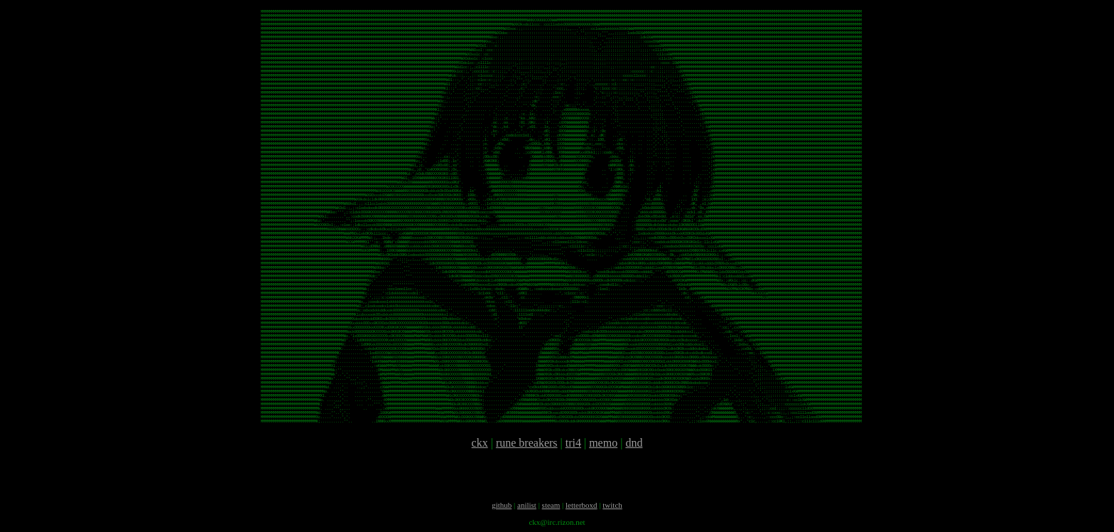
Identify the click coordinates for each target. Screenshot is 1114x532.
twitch (612, 505)
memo (603, 443)
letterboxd (581, 505)
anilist (526, 505)
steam (551, 505)
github (502, 505)
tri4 (573, 443)
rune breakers (527, 443)
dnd (633, 443)
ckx (480, 443)
